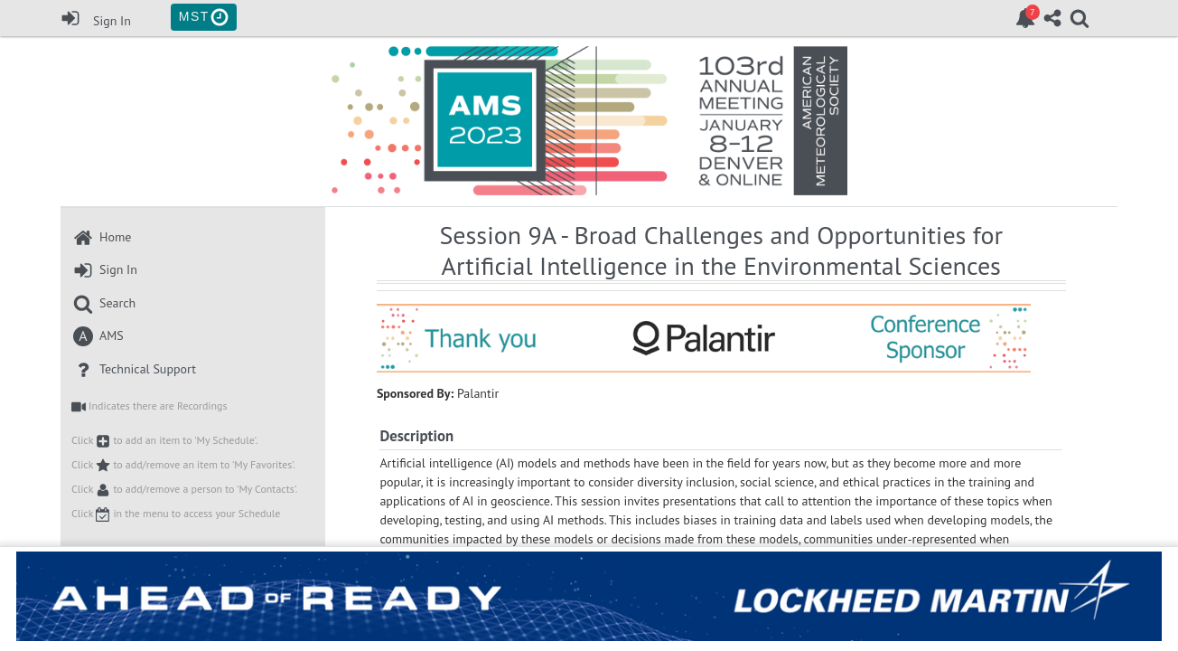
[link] (1025, 18)
